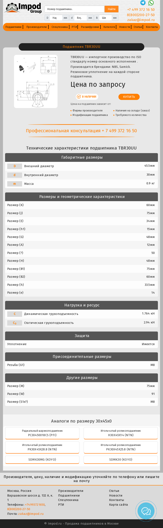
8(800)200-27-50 (18, 509)
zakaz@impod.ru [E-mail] (141, 20)
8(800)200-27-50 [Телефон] (141, 15)
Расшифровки (90, 26)
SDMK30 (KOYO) (120, 459)
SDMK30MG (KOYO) (42, 459)
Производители (36, 26)
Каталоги (109, 26)
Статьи (138, 26)
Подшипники (13, 26)
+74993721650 (35, 505)
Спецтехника (60, 26)
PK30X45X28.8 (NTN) (42, 449)
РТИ (74, 26)
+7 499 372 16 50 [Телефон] (141, 9)
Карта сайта (118, 505)
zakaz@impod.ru (31, 514)
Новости (124, 26)
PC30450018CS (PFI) (42, 435)
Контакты (152, 26)
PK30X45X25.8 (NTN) (120, 449)
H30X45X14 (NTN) (120, 435)
